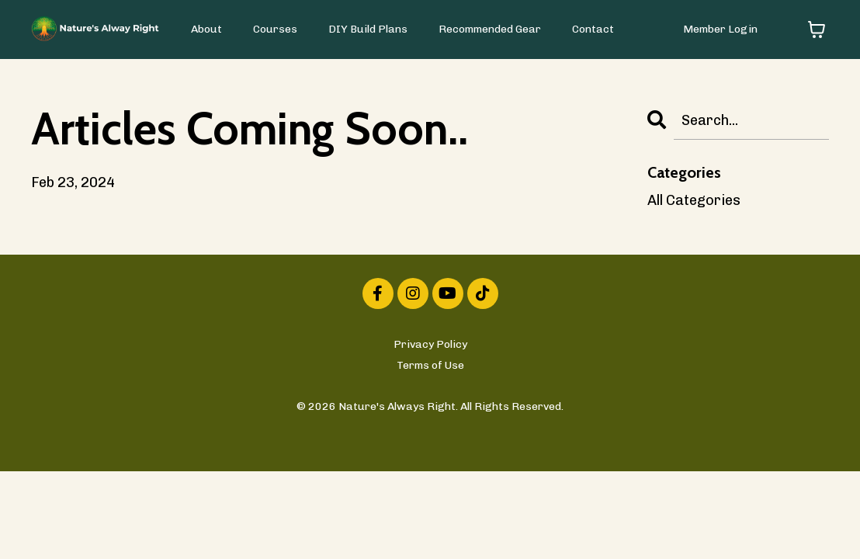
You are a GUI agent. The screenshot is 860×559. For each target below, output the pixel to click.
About (206, 29)
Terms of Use (430, 365)
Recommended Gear (490, 29)
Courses (275, 29)
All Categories (693, 200)
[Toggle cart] (816, 29)
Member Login (720, 29)
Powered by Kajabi (430, 431)
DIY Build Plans (367, 29)
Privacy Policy (430, 344)
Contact (593, 29)
